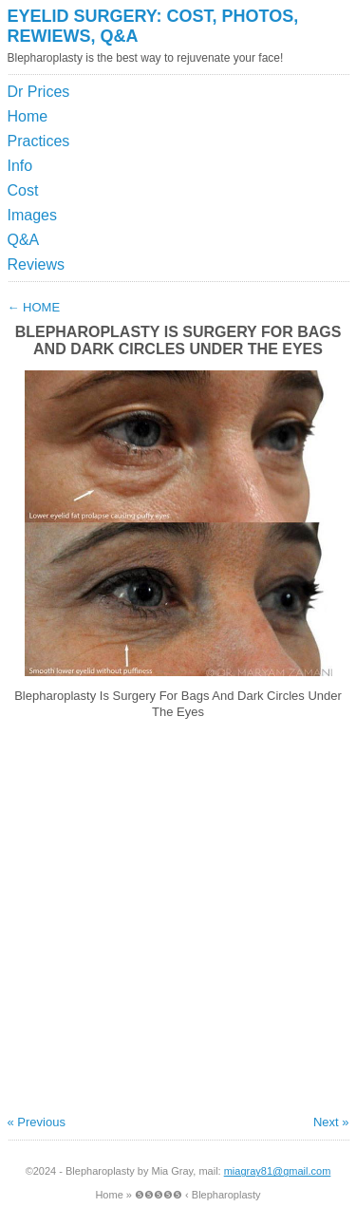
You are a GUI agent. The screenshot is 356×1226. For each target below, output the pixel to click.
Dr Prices (39, 92)
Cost (23, 190)
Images (32, 215)
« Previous (37, 1122)
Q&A (24, 240)
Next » (331, 1122)
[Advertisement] (261, 127)
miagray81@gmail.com (277, 1171)
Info (20, 166)
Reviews (36, 264)
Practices (39, 141)
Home (28, 116)
